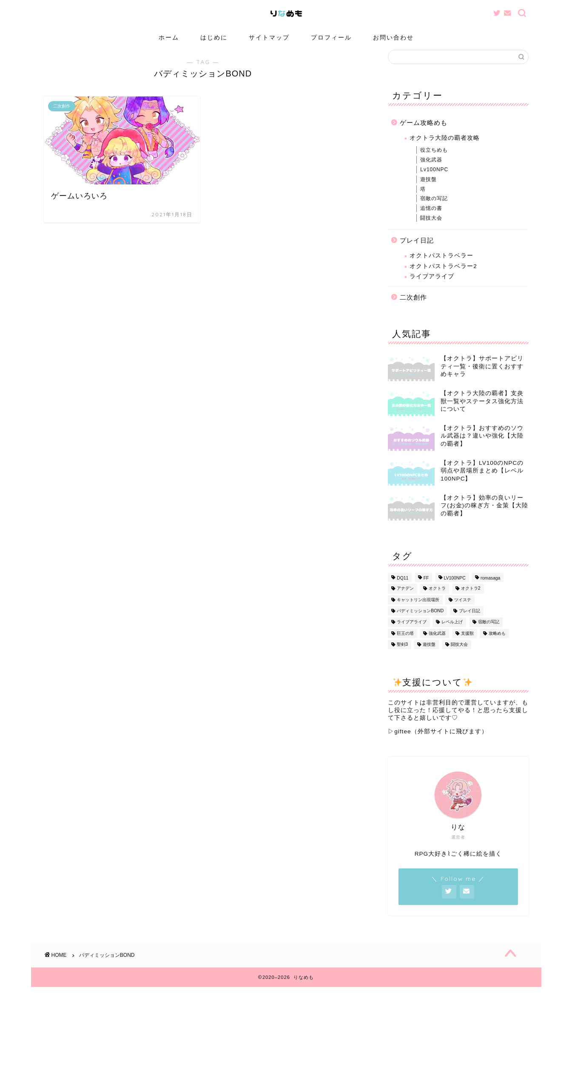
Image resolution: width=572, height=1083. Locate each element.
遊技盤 (428, 189)
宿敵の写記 (434, 209)
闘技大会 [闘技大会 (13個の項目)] (459, 654)
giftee (402, 741)
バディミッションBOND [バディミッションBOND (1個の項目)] (420, 621)
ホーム (169, 37)
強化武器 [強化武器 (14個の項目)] (437, 643)
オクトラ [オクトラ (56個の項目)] (437, 598)
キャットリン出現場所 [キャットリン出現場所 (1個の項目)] (418, 609)
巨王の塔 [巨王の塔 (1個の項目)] (405, 643)
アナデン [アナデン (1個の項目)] (405, 598)
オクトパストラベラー (441, 266)
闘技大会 (431, 228)
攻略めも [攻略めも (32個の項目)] (497, 643)
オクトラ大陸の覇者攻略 (445, 148)
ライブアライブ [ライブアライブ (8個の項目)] (412, 632)
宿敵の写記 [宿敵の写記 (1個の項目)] (488, 632)
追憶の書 (431, 218)
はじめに (214, 37)
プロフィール (331, 37)
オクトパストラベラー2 (443, 276)
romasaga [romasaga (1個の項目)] (490, 588)
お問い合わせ (393, 37)
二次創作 (413, 307)
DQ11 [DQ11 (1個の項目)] (402, 588)
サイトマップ (269, 37)
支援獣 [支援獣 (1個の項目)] (467, 643)
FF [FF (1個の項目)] (426, 588)
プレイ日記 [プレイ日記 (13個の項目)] (469, 621)
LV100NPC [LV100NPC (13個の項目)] (455, 588)
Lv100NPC (434, 180)
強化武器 (431, 170)
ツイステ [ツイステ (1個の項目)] (462, 609)
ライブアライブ (432, 286)
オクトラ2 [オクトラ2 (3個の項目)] (471, 598)
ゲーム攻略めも (423, 132)
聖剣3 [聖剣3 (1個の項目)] (402, 654)
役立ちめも (434, 160)
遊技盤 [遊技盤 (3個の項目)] (429, 654)
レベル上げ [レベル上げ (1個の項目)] (452, 632)
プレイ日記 (417, 250)
